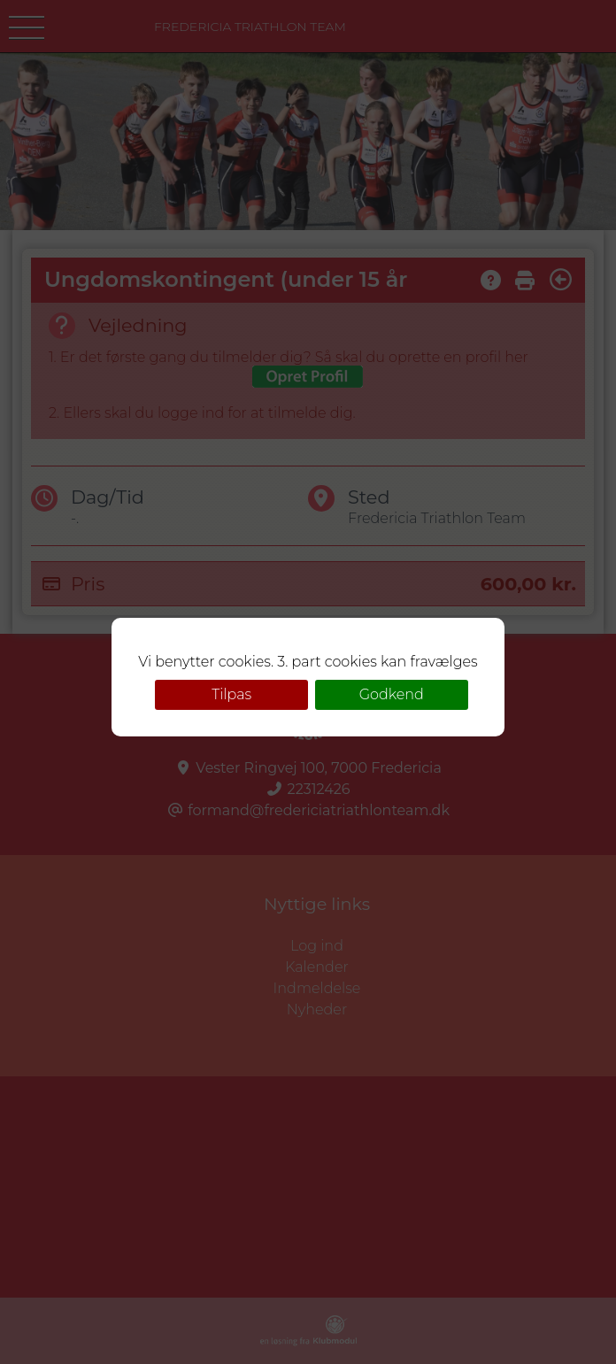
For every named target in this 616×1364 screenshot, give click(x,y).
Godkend (391, 694)
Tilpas (231, 694)
